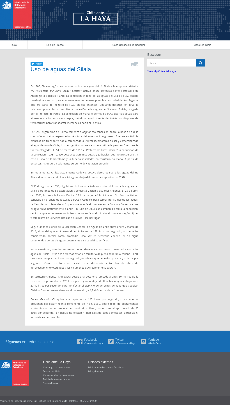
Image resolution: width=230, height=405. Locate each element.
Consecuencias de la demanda (58, 375)
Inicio (14, 45)
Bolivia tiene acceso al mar (56, 379)
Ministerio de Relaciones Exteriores (106, 367)
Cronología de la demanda (56, 367)
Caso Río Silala (202, 45)
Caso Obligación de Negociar (128, 45)
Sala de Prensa (55, 45)
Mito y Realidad (96, 371)
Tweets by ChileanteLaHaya (161, 71)
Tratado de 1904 (51, 371)
